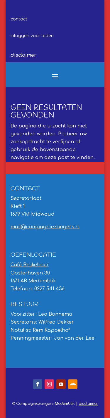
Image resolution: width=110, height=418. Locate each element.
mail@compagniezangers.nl (45, 226)
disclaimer (23, 55)
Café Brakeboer (30, 264)
